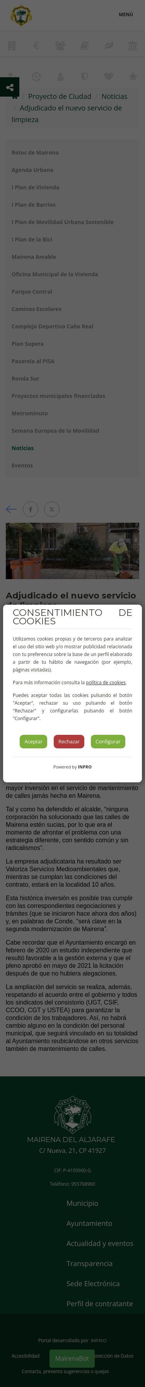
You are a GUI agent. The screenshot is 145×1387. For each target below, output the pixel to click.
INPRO (85, 767)
